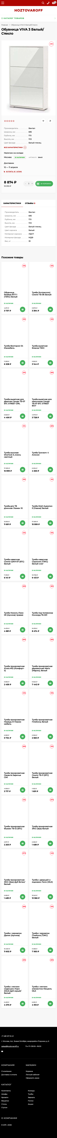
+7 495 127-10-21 (7, 1036)
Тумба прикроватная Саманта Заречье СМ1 (14, 775)
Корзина (29, 1071)
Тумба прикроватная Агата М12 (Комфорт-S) (14, 668)
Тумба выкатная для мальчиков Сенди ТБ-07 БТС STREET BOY (42, 402)
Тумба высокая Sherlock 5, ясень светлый (12, 454)
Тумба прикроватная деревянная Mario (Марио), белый (42, 668)
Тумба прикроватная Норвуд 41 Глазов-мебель (14, 721)
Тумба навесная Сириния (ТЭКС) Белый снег (40, 561)
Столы (4, 1104)
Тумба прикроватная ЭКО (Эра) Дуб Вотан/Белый (14, 882)
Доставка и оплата (9, 1075)
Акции (30, 1104)
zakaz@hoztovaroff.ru (10, 1046)
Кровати (4, 1097)
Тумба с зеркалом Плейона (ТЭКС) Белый (40, 935)
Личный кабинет (32, 1075)
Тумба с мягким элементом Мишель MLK (42, 988)
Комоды (31, 1091)
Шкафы (4, 1094)
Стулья (4, 1107)
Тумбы (30, 1094)
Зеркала (31, 1097)
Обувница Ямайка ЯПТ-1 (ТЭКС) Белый (10, 294)
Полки (30, 1101)
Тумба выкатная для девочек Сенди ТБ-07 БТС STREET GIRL (14, 401)
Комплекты (6, 1091)
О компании (6, 1071)
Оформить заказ (32, 1078)
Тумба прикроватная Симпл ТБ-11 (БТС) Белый (42, 775)
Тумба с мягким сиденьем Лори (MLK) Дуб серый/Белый (12, 989)
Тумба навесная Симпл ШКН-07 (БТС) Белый (14, 561)
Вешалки (5, 1101)
